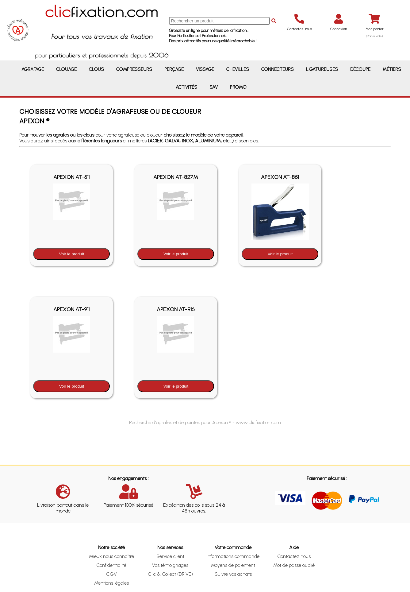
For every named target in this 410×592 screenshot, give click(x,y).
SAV (213, 87)
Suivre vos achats (233, 574)
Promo (238, 87)
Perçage (174, 69)
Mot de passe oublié (294, 565)
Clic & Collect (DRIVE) (170, 574)
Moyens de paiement (233, 565)
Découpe (360, 69)
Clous (96, 69)
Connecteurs (277, 69)
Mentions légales (111, 583)
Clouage (66, 69)
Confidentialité (111, 565)
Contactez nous (294, 556)
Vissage (205, 69)
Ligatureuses (322, 69)
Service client (170, 556)
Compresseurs (134, 69)
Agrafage (32, 69)
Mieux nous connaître (111, 556)
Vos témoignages (170, 565)
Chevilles (237, 69)
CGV (111, 574)
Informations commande (233, 556)
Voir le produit (71, 254)
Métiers (392, 69)
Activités (186, 87)
